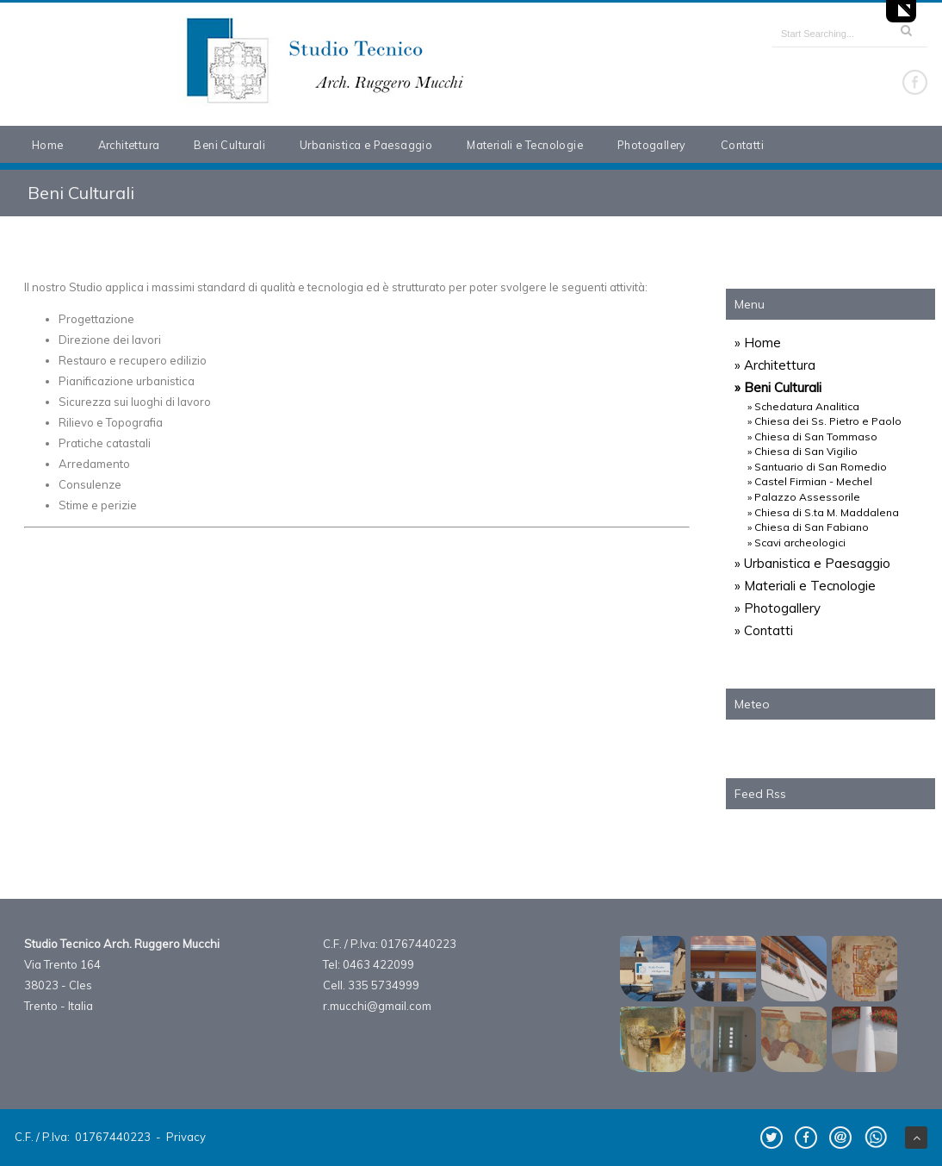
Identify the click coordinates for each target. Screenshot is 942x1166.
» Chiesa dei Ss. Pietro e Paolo (824, 421)
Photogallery (651, 145)
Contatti (742, 145)
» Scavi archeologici (796, 542)
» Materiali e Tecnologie (805, 585)
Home (48, 145)
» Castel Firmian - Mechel (809, 481)
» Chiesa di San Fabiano (808, 527)
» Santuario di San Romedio (817, 466)
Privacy (186, 1137)
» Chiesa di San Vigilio (802, 451)
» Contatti (763, 630)
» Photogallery (777, 608)
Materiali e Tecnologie (525, 145)
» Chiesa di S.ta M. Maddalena (823, 512)
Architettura (129, 145)
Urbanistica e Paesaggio (366, 145)
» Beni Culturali (777, 387)
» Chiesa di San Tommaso (812, 436)
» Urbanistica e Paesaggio (812, 563)
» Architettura (774, 365)
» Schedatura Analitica (803, 406)
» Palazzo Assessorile (803, 496)
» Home (757, 342)
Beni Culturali (229, 145)
